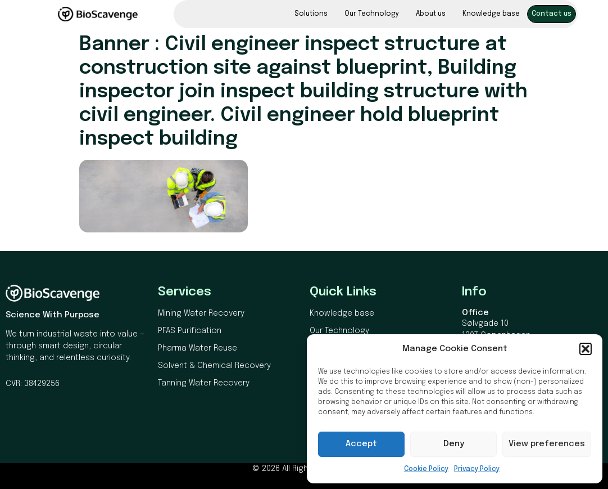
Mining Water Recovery (201, 313)
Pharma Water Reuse (197, 348)
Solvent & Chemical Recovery (214, 366)
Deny (453, 443)
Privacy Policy (477, 469)
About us (431, 14)
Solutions (311, 14)
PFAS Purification (189, 331)
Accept (361, 443)
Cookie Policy (426, 469)
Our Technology (371, 14)
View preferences (547, 443)
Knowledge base (491, 14)
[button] (585, 349)
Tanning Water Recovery (203, 383)
